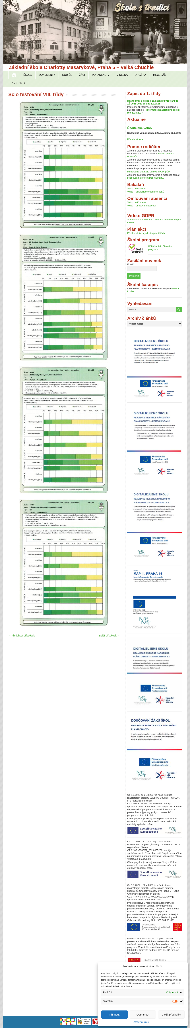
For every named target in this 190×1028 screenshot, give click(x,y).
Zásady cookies (140, 1022)
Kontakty (18, 82)
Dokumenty (47, 74)
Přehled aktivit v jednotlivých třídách (146, 233)
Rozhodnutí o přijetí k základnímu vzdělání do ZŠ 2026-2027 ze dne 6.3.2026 (152, 102)
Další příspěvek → (109, 635)
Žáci (82, 74)
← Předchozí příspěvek (21, 635)
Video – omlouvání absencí (141, 205)
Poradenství (101, 74)
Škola (27, 74)
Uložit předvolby (171, 1014)
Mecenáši (159, 74)
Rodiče (67, 74)
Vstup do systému (136, 188)
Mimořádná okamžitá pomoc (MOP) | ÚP (148, 171)
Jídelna (122, 74)
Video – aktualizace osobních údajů (145, 191)
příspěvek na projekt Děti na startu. (145, 177)
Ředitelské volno (139, 128)
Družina (140, 74)
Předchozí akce (135, 139)
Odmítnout (143, 1014)
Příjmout (114, 1014)
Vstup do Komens (136, 202)
